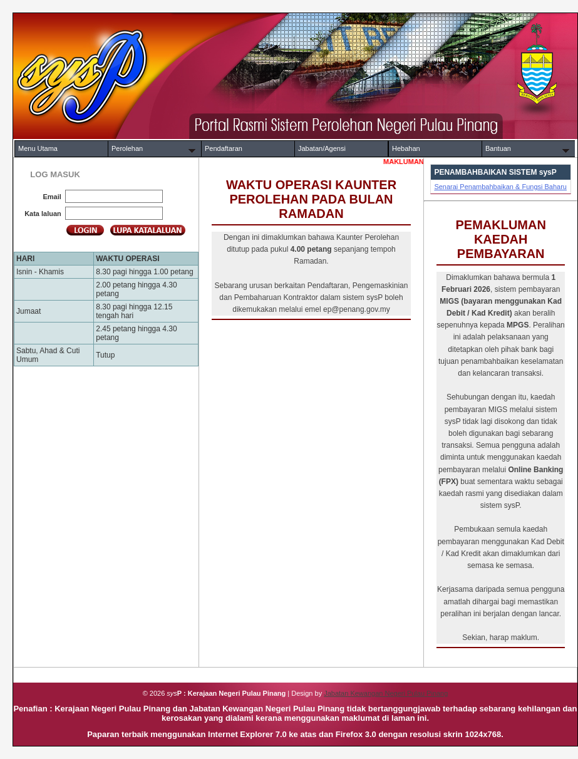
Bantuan (498, 148)
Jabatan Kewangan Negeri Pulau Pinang (386, 693)
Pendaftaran (223, 148)
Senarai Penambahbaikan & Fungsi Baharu (500, 186)
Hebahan (406, 148)
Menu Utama (38, 148)
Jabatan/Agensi (322, 148)
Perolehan (127, 148)
